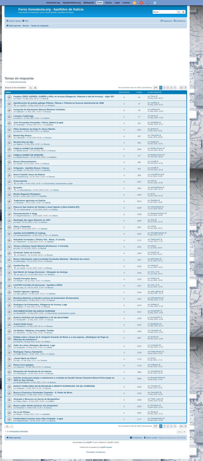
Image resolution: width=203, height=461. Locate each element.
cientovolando (25, 209)
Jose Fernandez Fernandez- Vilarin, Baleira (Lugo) (38, 122)
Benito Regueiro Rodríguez (26, 194)
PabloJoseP (21, 242)
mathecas (20, 367)
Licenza (126, 3)
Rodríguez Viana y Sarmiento (27, 352)
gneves (19, 131)
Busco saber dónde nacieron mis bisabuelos (35, 405)
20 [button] (181, 87)
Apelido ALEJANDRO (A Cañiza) (29, 233)
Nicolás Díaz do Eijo (23, 142)
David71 (23, 255)
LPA (18, 229)
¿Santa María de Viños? (25, 358)
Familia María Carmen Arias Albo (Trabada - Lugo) (38, 418)
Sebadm (19, 281)
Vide (21, 183)
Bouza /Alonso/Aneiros (24, 161)
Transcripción (20, 181)
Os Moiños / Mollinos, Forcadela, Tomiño (33, 330)
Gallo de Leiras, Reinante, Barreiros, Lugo (34, 345)
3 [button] (167, 87)
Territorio (51, 105)
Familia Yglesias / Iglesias (26, 291)
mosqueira (20, 347)
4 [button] (171, 87)
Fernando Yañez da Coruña (26, 252)
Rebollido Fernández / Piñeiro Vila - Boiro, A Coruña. (39, 239)
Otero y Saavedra (22, 226)
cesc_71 (23, 274)
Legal (117, 3)
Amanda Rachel (22, 382)
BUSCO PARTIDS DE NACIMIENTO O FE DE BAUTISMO (41, 317)
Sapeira (19, 144)
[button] (155, 88)
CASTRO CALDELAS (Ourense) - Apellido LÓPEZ (37, 285)
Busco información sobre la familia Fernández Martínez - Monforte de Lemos (51, 259)
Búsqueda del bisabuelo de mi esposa (32, 371)
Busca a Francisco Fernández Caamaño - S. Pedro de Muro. (43, 392)
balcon (19, 118)
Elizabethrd (20, 326)
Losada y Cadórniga (23, 116)
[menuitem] (25, 21)
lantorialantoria (25, 190)
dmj (17, 360)
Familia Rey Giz (21, 265)
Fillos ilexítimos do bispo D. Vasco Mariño (34, 129)
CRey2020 (20, 138)
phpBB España (106, 447)
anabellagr (20, 125)
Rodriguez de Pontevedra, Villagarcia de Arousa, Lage (40, 304)
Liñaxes (46, 118)
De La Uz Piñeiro (21, 412)
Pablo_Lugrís (21, 401)
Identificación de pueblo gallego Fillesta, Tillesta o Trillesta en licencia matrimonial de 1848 (58, 103)
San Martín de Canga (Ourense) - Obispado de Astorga (40, 272)
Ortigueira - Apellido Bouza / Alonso (31, 168)
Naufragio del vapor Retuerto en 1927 (32, 220)
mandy (22, 268)
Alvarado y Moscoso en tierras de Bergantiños (36, 399)
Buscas (46, 99)
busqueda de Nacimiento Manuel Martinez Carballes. (39, 109)
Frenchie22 (20, 395)
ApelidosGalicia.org (72, 3)
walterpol (19, 112)
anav (18, 222)
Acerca (108, 3)
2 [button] (164, 87)
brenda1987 (21, 313)
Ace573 (19, 342)
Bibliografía (89, 3)
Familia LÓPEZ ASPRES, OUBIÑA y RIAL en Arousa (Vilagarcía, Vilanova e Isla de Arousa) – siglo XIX (63, 96)
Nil (17, 196)
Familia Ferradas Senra (24, 278)
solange (19, 307)
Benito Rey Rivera (22, 135)
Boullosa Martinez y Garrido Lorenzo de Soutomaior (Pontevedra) (46, 298)
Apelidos (49, 125)
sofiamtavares (21, 300)
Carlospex (20, 388)
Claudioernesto (22, 421)
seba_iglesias (21, 294)
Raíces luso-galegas (23, 365)
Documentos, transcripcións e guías (59, 183)
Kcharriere (20, 408)
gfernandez (20, 261)
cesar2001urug (22, 177)
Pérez (18, 99)
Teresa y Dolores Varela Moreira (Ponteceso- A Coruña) (40, 246)
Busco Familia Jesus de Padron (29, 174)
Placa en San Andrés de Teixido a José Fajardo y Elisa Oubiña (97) (46, 207)
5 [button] (175, 87)
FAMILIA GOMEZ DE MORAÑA (28, 148)
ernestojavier (21, 373)
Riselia (19, 414)
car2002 (23, 105)
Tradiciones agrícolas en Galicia (29, 200)
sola (18, 248)
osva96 (19, 164)
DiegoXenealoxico (23, 216)
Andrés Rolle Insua (22, 324)
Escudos (17, 187)
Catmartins (20, 333)
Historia (48, 203)
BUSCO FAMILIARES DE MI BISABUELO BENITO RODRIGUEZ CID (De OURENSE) (54, 386)
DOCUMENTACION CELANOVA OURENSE (34, 311)
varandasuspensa (23, 235)
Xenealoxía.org (53, 3)
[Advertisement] (99, 52)
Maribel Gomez (22, 151)
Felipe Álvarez (22, 354)
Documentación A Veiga (25, 213)
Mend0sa (20, 203)
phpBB (88, 442)
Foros (99, 3)
